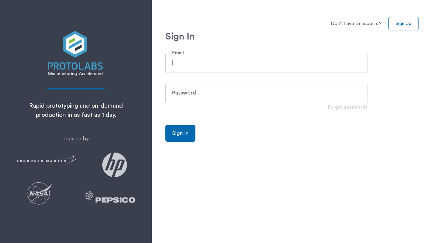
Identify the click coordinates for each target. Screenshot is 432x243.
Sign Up (403, 23)
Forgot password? (348, 107)
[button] (266, 63)
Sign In (180, 133)
